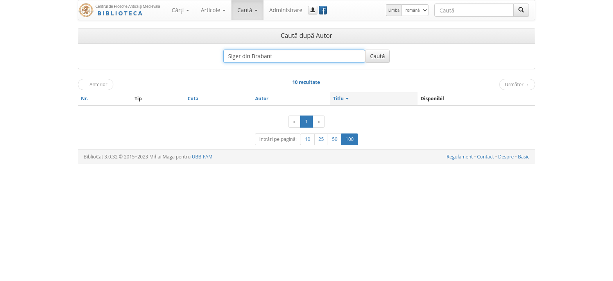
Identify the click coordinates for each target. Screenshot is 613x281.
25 (321, 139)
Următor (517, 84)
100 (350, 139)
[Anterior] (294, 122)
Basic (523, 156)
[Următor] (318, 122)
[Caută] (521, 10)
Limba (394, 10)
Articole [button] (213, 10)
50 (334, 139)
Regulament (459, 156)
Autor (262, 98)
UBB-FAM (202, 156)
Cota (193, 98)
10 (307, 139)
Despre (506, 156)
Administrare (286, 10)
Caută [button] (247, 10)
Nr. (84, 98)
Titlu (341, 98)
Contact (485, 156)
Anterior (96, 84)
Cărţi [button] (180, 10)
